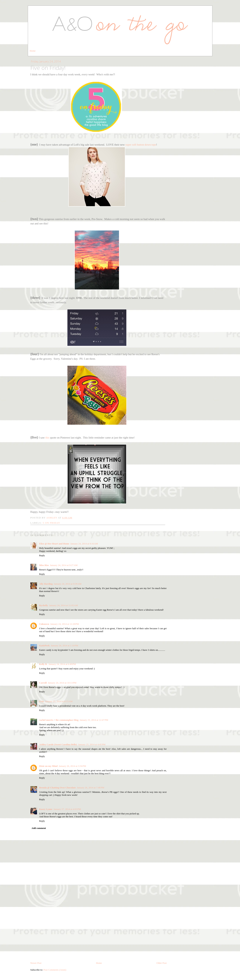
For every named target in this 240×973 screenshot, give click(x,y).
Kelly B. (43, 664)
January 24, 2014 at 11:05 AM (63, 605)
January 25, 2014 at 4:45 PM (92, 744)
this (47, 437)
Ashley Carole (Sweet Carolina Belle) (58, 744)
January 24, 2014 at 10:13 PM (62, 682)
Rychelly (43, 605)
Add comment (38, 828)
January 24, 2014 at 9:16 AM (84, 543)
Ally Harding (46, 583)
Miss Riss (44, 565)
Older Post (161, 963)
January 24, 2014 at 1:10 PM (64, 645)
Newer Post (35, 963)
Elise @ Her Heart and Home (54, 543)
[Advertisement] (58, 935)
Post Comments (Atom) (54, 969)
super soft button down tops (140, 144)
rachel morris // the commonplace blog (58, 720)
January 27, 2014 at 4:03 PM (67, 809)
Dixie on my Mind (48, 766)
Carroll (43, 682)
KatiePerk (44, 645)
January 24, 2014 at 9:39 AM (67, 583)
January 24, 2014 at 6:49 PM (62, 664)
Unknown (44, 624)
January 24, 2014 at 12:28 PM (64, 624)
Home (33, 50)
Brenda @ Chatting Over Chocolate (57, 787)
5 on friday (51, 522)
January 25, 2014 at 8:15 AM (59, 701)
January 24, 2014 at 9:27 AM (64, 565)
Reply (42, 555)
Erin (41, 701)
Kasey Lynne (45, 809)
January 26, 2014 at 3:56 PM (72, 766)
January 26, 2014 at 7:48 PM (90, 787)
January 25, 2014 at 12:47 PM (94, 720)
